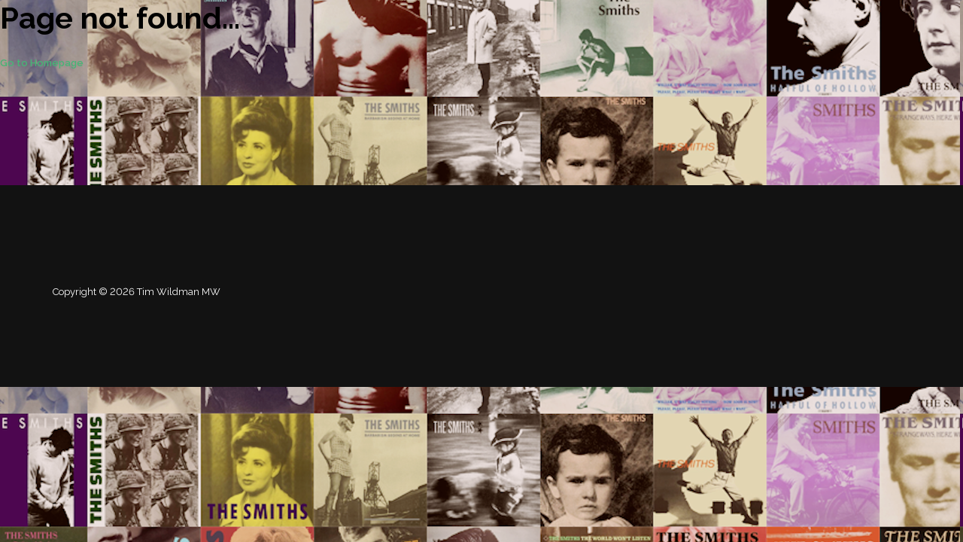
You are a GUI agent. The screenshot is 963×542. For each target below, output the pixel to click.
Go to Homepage (42, 63)
